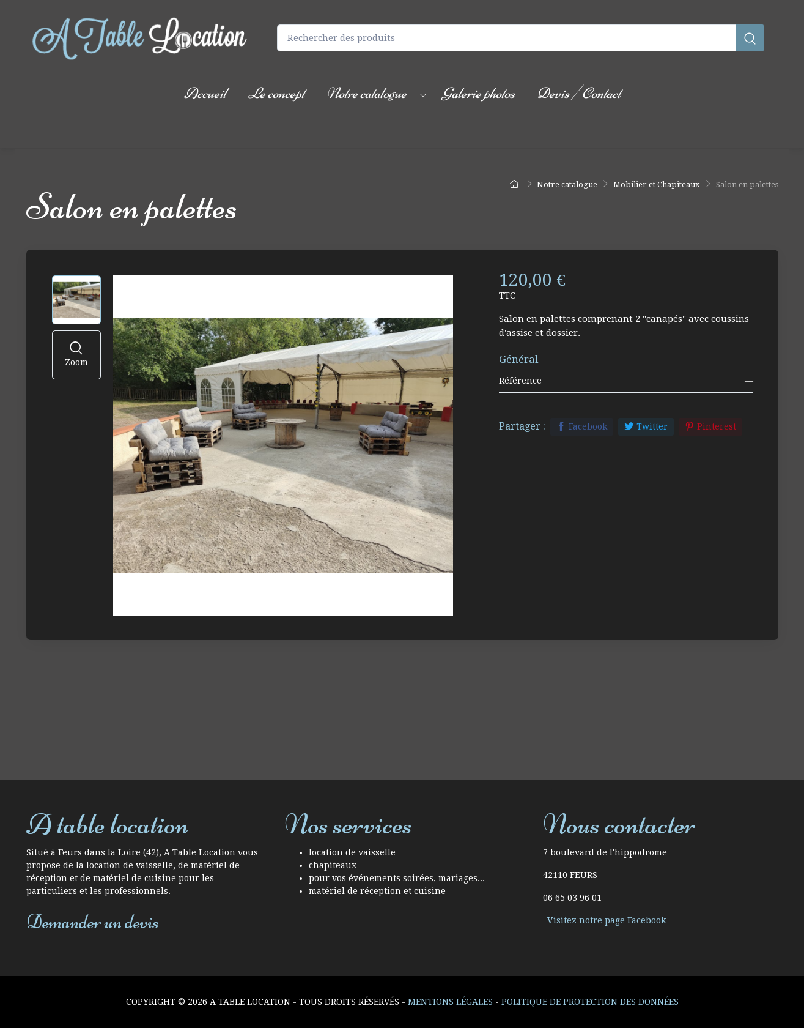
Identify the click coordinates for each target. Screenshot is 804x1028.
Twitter (646, 426)
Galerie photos (478, 93)
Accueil (205, 93)
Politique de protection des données (590, 1002)
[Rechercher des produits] (520, 38)
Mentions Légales (450, 1002)
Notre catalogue (366, 93)
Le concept (276, 93)
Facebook (581, 426)
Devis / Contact (579, 93)
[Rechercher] (750, 38)
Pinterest (710, 426)
